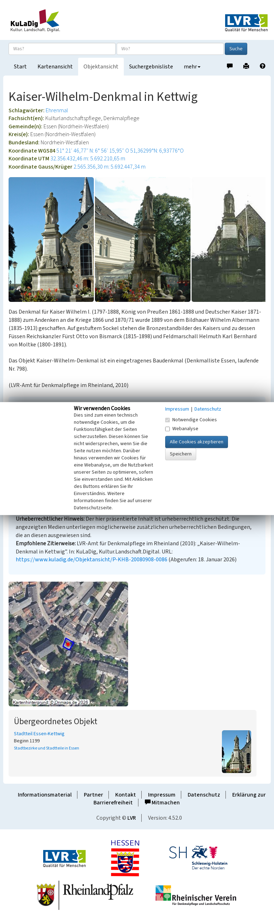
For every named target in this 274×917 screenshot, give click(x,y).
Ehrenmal (57, 110)
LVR (131, 818)
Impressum (162, 795)
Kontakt (125, 795)
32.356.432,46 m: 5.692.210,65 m (87, 159)
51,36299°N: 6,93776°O (157, 151)
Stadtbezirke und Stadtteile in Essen (46, 748)
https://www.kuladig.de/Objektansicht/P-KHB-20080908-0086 (91, 559)
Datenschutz (204, 795)
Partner (93, 795)
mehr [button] (192, 67)
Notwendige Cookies (191, 419)
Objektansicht (100, 67)
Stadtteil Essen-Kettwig (39, 733)
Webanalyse (181, 428)
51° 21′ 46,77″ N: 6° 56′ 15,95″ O (92, 151)
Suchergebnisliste (151, 67)
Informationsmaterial (45, 795)
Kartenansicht (55, 67)
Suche (236, 48)
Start (20, 67)
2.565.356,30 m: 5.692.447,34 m (109, 167)
